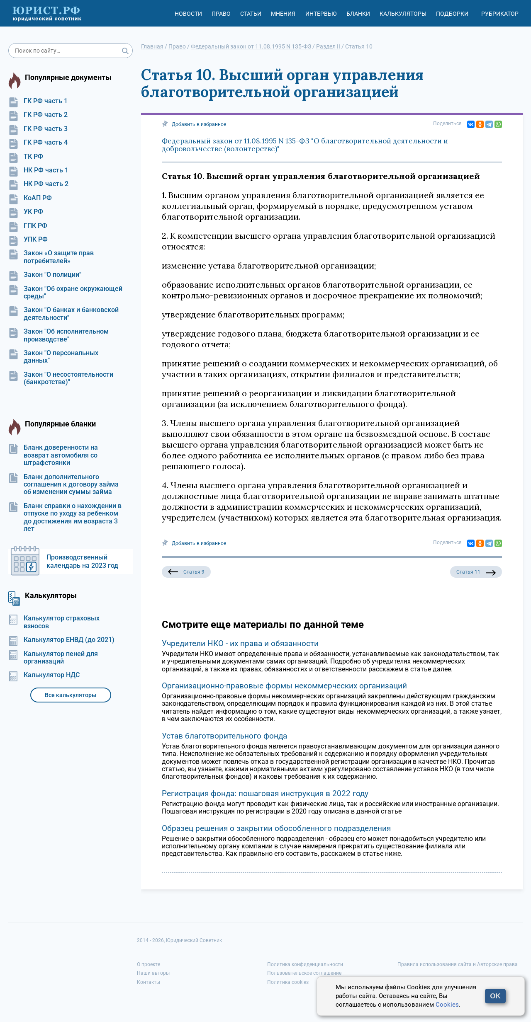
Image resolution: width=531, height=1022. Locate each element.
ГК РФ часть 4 (38, 142)
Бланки (358, 13)
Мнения (283, 13)
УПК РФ (28, 239)
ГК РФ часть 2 (38, 115)
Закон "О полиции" (44, 275)
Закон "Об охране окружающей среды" (65, 292)
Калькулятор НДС (44, 675)
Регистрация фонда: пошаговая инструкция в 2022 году (265, 793)
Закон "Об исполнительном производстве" (58, 335)
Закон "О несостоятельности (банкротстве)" (60, 378)
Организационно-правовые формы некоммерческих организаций (284, 685)
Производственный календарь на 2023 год (82, 561)
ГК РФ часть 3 (38, 129)
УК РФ (25, 212)
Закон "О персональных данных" (53, 356)
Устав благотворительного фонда (224, 736)
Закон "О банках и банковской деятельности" (63, 313)
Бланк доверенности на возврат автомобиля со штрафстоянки (53, 455)
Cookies (447, 1004)
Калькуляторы (403, 13)
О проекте (148, 964)
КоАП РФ (30, 198)
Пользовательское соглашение (304, 973)
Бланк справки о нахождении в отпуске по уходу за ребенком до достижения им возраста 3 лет (65, 517)
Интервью (321, 13)
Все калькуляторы (70, 695)
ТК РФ (25, 156)
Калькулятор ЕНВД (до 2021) (61, 640)
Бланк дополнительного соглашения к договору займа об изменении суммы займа (63, 484)
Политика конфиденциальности (305, 964)
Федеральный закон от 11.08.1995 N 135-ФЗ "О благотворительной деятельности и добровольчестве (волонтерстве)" (305, 145)
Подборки (452, 13)
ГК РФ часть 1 (38, 101)
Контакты (148, 982)
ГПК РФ (27, 226)
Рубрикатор (500, 13)
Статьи (250, 13)
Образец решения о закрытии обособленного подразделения (276, 828)
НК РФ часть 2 (38, 184)
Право (221, 13)
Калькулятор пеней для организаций (53, 657)
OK (495, 996)
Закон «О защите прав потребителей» (51, 256)
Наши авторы (153, 973)
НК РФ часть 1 (38, 170)
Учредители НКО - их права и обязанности (240, 643)
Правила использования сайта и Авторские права (457, 964)
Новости (188, 13)
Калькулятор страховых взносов (54, 622)
